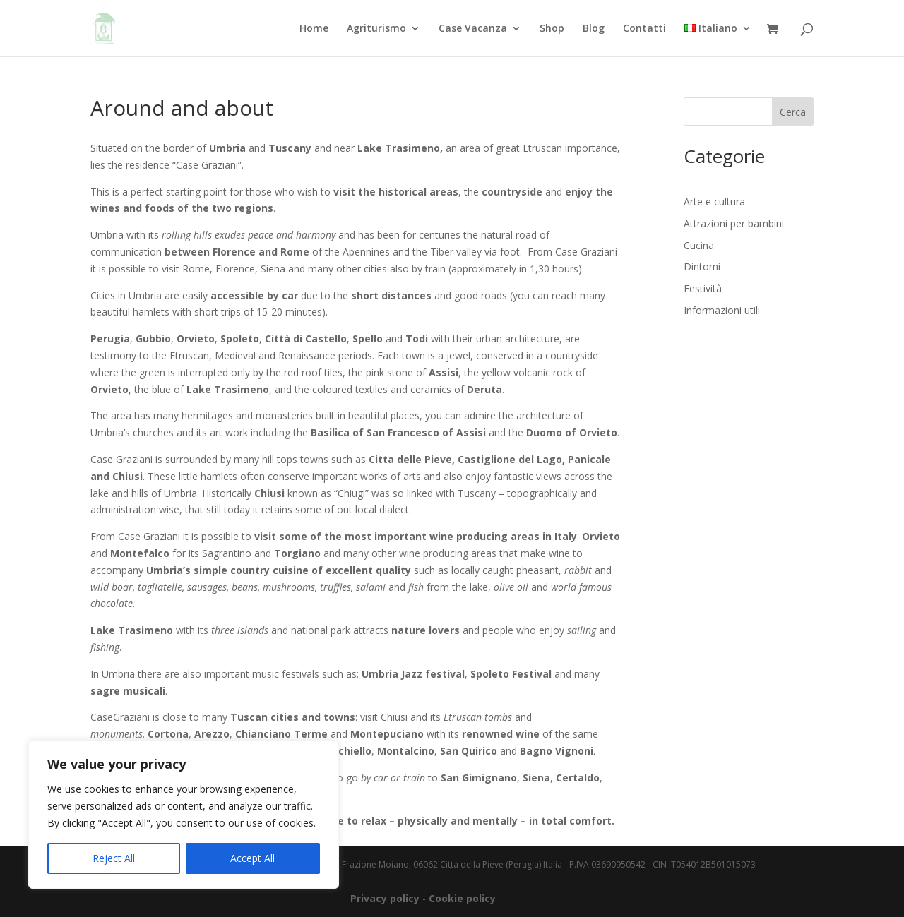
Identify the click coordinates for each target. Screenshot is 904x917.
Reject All (114, 858)
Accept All (252, 858)
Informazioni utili (722, 310)
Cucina (699, 245)
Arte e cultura (714, 201)
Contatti (644, 29)
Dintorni (702, 266)
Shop (552, 29)
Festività (703, 288)
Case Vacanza (473, 29)
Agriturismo (376, 29)
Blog (594, 29)
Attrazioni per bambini (734, 223)
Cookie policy (462, 898)
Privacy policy (385, 898)
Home (313, 29)
